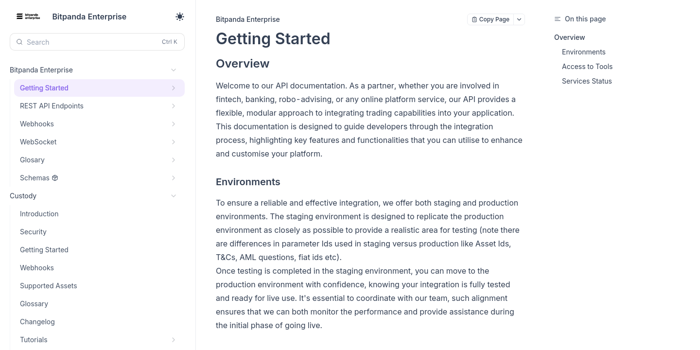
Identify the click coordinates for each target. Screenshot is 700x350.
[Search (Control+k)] (97, 42)
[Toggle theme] (179, 16)
